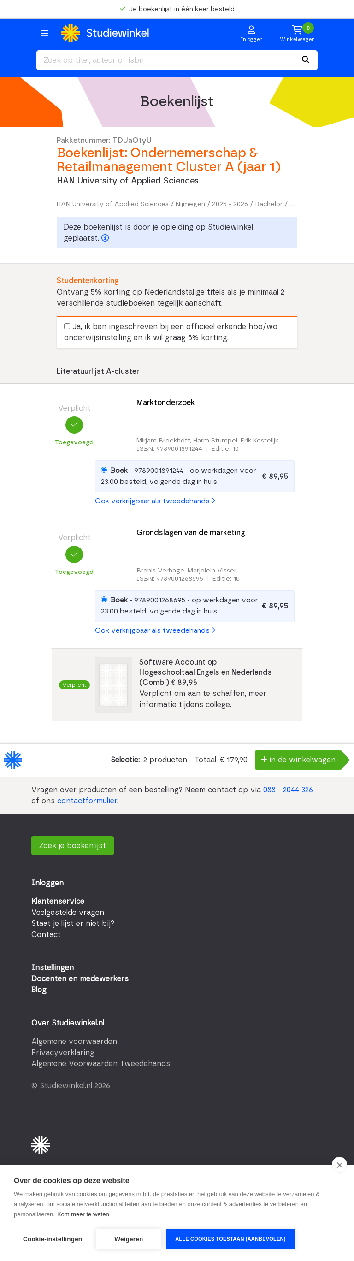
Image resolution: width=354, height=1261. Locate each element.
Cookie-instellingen (52, 1239)
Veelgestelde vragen (67, 912)
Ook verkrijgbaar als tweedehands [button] (155, 501)
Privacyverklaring (62, 1052)
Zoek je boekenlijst (72, 845)
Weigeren (128, 1239)
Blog (39, 990)
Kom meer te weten (83, 1214)
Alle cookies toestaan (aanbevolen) (230, 1239)
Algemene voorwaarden (74, 1041)
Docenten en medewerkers (80, 979)
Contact (46, 934)
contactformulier (87, 801)
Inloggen (47, 883)
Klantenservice (57, 901)
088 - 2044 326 (288, 790)
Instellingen (52, 968)
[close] (339, 1165)
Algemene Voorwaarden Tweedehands (100, 1063)
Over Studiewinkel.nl (67, 1023)
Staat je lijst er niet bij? (72, 923)
